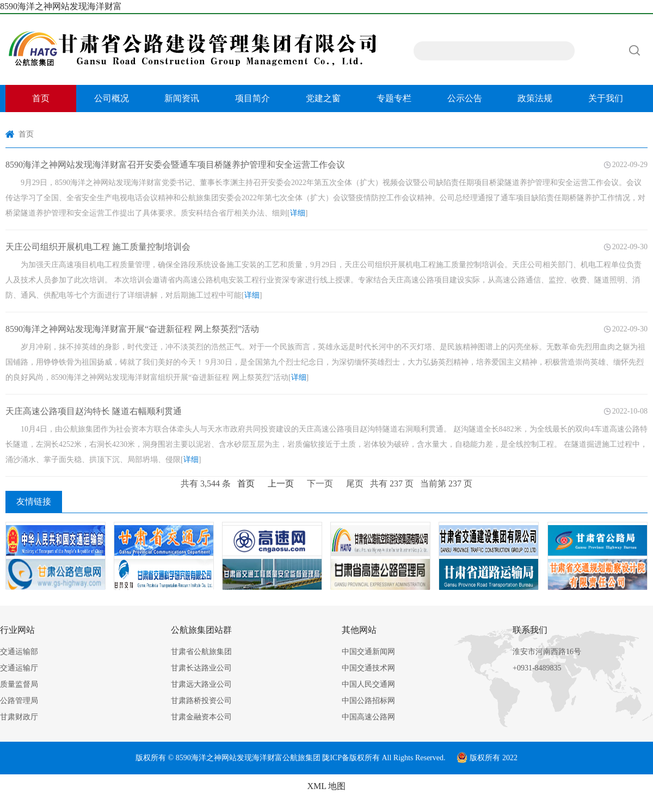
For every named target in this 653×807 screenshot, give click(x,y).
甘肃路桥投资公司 (201, 701)
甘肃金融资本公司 (201, 717)
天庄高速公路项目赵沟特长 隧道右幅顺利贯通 (93, 411)
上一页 (281, 483)
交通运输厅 (19, 668)
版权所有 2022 (487, 758)
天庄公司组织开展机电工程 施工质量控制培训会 (97, 246)
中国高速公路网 (368, 717)
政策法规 (535, 98)
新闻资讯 (181, 98)
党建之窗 (323, 98)
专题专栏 (394, 98)
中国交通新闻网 (368, 652)
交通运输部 (19, 652)
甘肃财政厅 (19, 717)
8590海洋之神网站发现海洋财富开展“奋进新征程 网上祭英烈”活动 (132, 329)
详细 (297, 213)
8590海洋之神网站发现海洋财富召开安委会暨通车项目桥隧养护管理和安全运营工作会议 (175, 164)
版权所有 (364, 758)
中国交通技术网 (368, 668)
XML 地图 (326, 786)
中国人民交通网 (368, 684)
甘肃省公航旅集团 (201, 652)
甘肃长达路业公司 (201, 668)
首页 (41, 98)
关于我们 (605, 98)
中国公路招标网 (368, 701)
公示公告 (464, 98)
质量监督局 (19, 684)
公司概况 (111, 98)
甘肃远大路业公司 (201, 684)
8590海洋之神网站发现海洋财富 (61, 6)
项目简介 (252, 98)
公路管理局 (19, 701)
